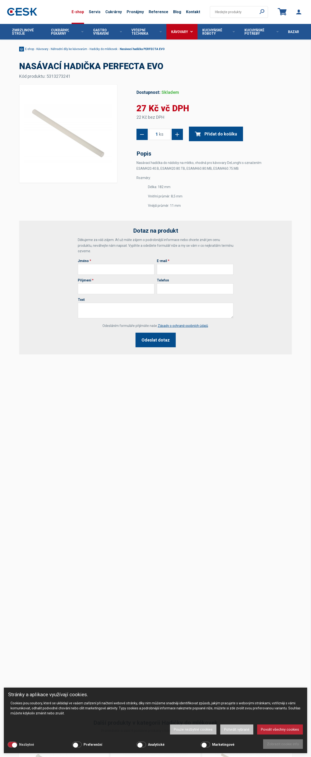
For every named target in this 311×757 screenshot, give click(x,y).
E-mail (163, 261)
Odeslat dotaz (155, 339)
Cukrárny (113, 12)
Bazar (293, 32)
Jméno (84, 261)
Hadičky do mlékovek (103, 49)
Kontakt (193, 12)
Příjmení (86, 280)
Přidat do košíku (216, 133)
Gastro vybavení (107, 31)
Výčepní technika (146, 31)
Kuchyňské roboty (218, 31)
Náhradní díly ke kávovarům (69, 49)
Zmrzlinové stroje (23, 31)
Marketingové (223, 744)
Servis (95, 12)
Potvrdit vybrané (236, 729)
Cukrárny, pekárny (67, 31)
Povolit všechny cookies (280, 729)
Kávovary (182, 32)
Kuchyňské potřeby (261, 31)
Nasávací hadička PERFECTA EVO (142, 49)
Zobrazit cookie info (283, 744)
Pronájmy (135, 12)
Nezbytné (26, 744)
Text (81, 299)
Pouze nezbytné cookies (193, 729)
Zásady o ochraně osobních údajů (183, 326)
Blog (177, 12)
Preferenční (93, 744)
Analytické (156, 744)
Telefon (163, 280)
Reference (158, 12)
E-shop (78, 12)
